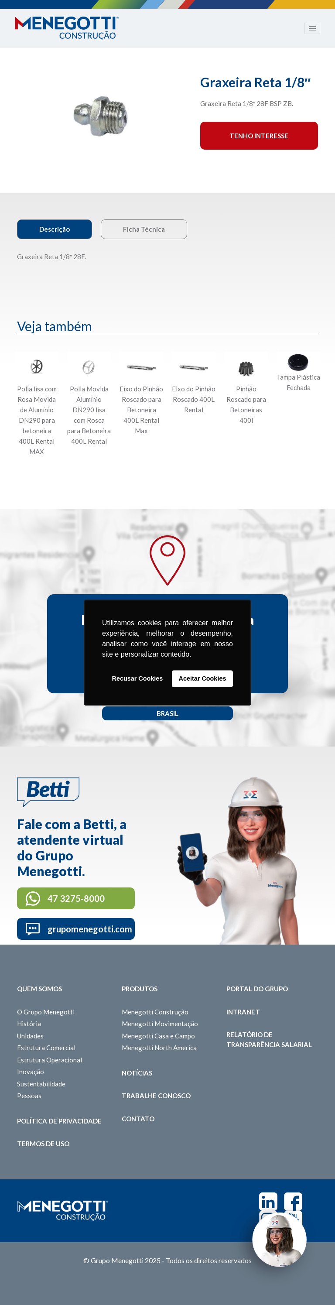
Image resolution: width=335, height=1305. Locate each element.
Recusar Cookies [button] (137, 678)
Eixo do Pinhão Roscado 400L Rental (193, 399)
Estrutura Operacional (49, 1060)
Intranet (243, 1012)
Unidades (30, 1036)
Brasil (167, 713)
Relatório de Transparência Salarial (269, 1039)
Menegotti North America (159, 1048)
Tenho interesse (258, 136)
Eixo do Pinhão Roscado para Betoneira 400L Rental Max (141, 410)
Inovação (30, 1072)
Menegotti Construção (155, 1012)
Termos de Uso (43, 1143)
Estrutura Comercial (46, 1048)
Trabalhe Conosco (156, 1095)
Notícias (137, 1073)
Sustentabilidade (41, 1084)
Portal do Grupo (257, 989)
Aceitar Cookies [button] (202, 678)
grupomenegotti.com (90, 929)
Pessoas (29, 1095)
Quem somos (39, 989)
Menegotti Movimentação (160, 1024)
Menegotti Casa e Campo (158, 1036)
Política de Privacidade (59, 1121)
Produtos (139, 989)
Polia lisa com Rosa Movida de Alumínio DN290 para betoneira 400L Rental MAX (37, 420)
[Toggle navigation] (312, 28)
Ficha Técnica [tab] (144, 229)
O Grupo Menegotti (46, 1012)
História (29, 1024)
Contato (138, 1119)
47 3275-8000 (76, 898)
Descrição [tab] (54, 229)
